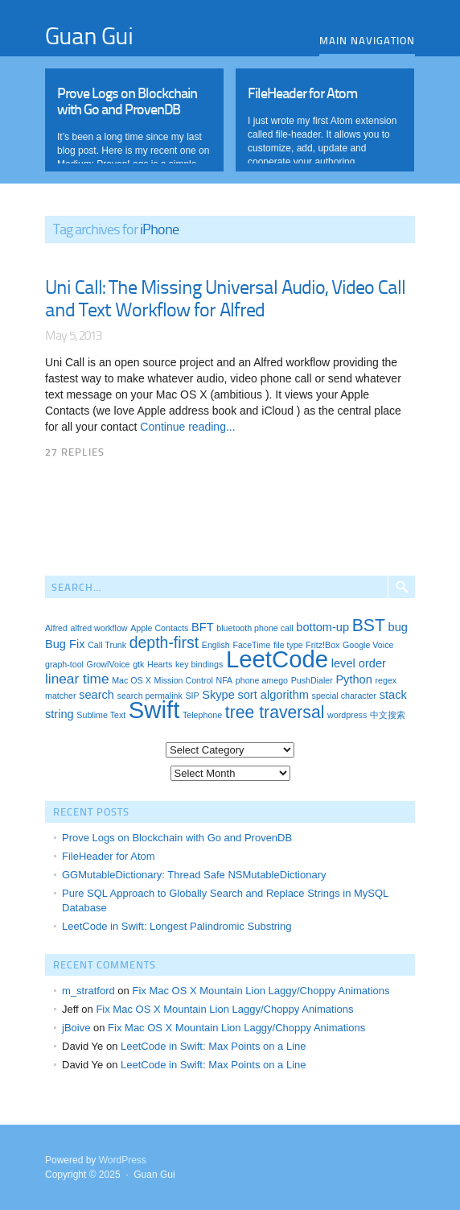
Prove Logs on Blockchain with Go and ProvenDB (177, 838)
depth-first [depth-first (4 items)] (164, 642)
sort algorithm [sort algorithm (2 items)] (273, 694)
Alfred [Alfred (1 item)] (56, 628)
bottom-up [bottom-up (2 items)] (322, 627)
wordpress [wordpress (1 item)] (347, 715)
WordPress (122, 1160)
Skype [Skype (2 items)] (218, 694)
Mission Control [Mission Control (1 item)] (183, 680)
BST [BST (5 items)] (368, 625)
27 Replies (75, 451)
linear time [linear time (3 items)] (77, 679)
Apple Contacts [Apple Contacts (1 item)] (159, 628)
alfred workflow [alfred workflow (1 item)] (98, 628)
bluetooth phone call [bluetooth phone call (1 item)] (254, 628)
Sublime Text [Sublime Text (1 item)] (100, 715)
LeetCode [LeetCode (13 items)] (277, 659)
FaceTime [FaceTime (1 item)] (251, 645)
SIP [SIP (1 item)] (192, 695)
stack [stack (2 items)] (393, 694)
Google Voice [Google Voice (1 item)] (368, 645)
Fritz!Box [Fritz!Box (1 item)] (322, 645)
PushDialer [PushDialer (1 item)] (312, 680)
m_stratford (88, 991)
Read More (134, 115)
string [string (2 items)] (59, 714)
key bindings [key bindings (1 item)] (199, 664)
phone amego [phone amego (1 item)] (262, 680)
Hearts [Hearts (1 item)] (159, 664)
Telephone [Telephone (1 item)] (202, 715)
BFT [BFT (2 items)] (202, 627)
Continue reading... (186, 426)
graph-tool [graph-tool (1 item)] (64, 664)
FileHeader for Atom (108, 856)
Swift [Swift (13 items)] (154, 709)
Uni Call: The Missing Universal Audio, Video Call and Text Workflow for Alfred (225, 297)
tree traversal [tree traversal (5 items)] (275, 712)
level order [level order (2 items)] (358, 663)
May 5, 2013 (73, 335)
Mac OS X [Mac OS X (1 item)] (131, 680)
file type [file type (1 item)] (288, 645)
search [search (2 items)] (96, 694)
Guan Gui (89, 35)
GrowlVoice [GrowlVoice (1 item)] (108, 664)
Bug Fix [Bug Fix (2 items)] (65, 644)
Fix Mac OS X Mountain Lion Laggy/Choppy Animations (260, 991)
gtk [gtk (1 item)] (138, 664)
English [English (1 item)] (216, 645)
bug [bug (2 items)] (398, 627)
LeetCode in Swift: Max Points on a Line (213, 1046)
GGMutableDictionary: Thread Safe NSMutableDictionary (194, 875)
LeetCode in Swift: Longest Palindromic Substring (176, 926)
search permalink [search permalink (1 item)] (150, 695)
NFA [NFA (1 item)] (224, 680)
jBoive (76, 1028)
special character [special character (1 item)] (344, 695)
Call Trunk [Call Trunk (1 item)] (107, 645)
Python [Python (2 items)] (353, 679)
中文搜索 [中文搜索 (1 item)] (387, 715)
